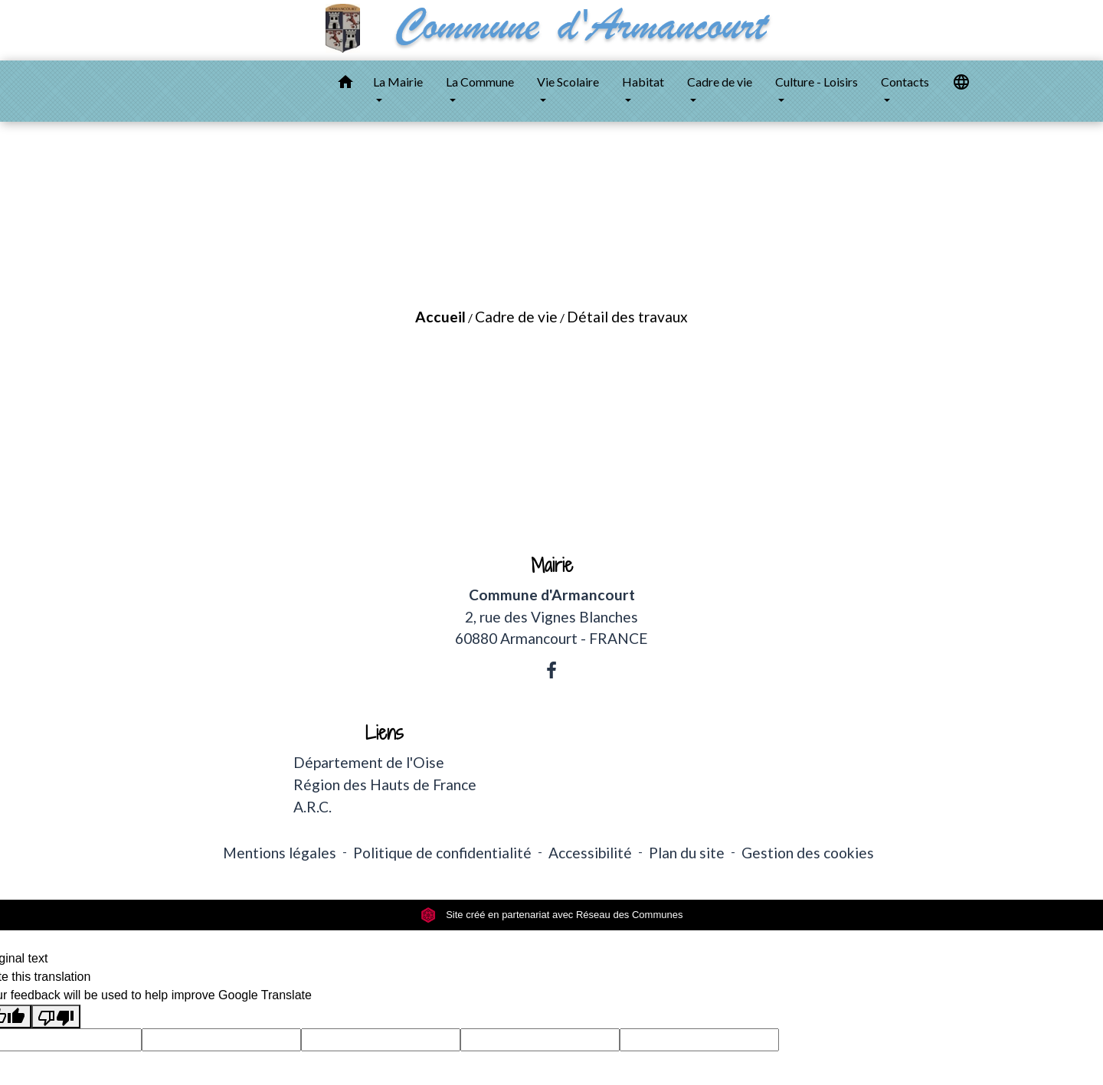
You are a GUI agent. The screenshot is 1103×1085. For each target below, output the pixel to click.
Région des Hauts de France (384, 784)
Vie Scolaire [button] (568, 81)
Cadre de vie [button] (719, 81)
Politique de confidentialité (442, 852)
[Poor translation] (55, 1016)
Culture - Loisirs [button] (816, 81)
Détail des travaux (627, 316)
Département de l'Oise (368, 762)
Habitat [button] (643, 81)
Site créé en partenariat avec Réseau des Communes (552, 914)
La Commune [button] (480, 81)
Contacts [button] (905, 81)
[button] (345, 84)
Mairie (552, 565)
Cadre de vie (516, 316)
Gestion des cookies (807, 852)
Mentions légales (279, 852)
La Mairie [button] (398, 81)
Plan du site (687, 852)
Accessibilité (590, 852)
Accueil (440, 316)
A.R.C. (312, 806)
